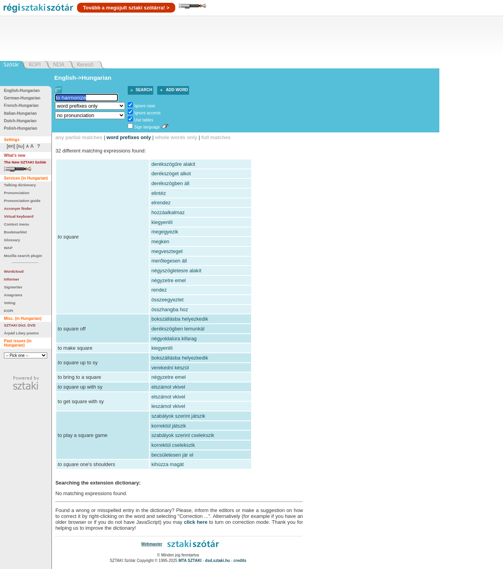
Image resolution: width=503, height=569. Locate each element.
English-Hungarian (22, 90)
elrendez (161, 203)
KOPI (8, 310)
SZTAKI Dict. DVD (19, 325)
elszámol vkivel (168, 387)
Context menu (16, 224)
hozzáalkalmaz (168, 212)
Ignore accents (147, 113)
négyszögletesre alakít (176, 270)
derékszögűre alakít (173, 164)
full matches (216, 137)
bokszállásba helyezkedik (179, 319)
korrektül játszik (168, 426)
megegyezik (164, 232)
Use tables (143, 120)
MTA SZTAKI (190, 560)
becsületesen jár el (172, 455)
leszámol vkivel (168, 406)
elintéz (158, 193)
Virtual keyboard (18, 216)
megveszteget (167, 251)
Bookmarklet (15, 232)
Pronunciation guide (22, 200)
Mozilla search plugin (23, 255)
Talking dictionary (20, 185)
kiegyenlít (162, 222)
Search (144, 90)
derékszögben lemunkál (177, 329)
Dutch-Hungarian (20, 121)
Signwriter (13, 287)
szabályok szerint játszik (178, 416)
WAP (8, 248)
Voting (9, 303)
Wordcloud (14, 271)
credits (239, 560)
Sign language (147, 127)
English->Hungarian (83, 77)
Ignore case (144, 106)
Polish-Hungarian (20, 128)
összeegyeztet (167, 300)
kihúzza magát (167, 464)
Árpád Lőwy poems (21, 333)
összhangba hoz (169, 309)
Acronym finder (18, 208)
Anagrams (13, 295)
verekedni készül (170, 368)
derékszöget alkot (171, 173)
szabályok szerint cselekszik (182, 435)
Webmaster (151, 544)
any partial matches (79, 137)
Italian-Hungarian (20, 113)
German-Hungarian (22, 98)
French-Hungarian (21, 105)
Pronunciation (16, 193)
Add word (177, 90)
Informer (11, 279)
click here (195, 522)
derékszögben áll (170, 183)
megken (160, 241)
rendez (159, 290)
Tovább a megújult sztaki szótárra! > (126, 8)
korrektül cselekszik (173, 445)
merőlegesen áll (169, 261)
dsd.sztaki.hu (217, 560)
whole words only (176, 137)
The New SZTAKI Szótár (25, 162)
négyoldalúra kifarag (173, 338)
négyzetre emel (168, 280)
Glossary (12, 240)
